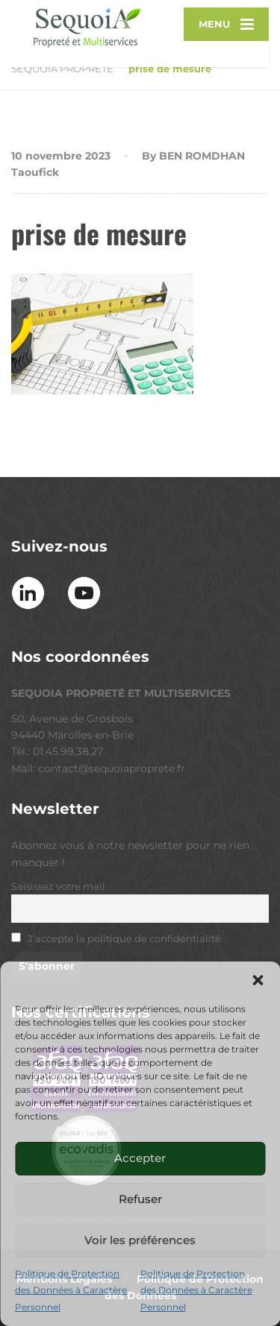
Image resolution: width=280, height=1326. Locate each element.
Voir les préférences (140, 1240)
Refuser (140, 1199)
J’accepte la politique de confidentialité (124, 938)
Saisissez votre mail (58, 886)
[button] (257, 980)
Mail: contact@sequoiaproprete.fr (98, 768)
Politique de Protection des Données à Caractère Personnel (71, 1290)
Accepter (140, 1158)
